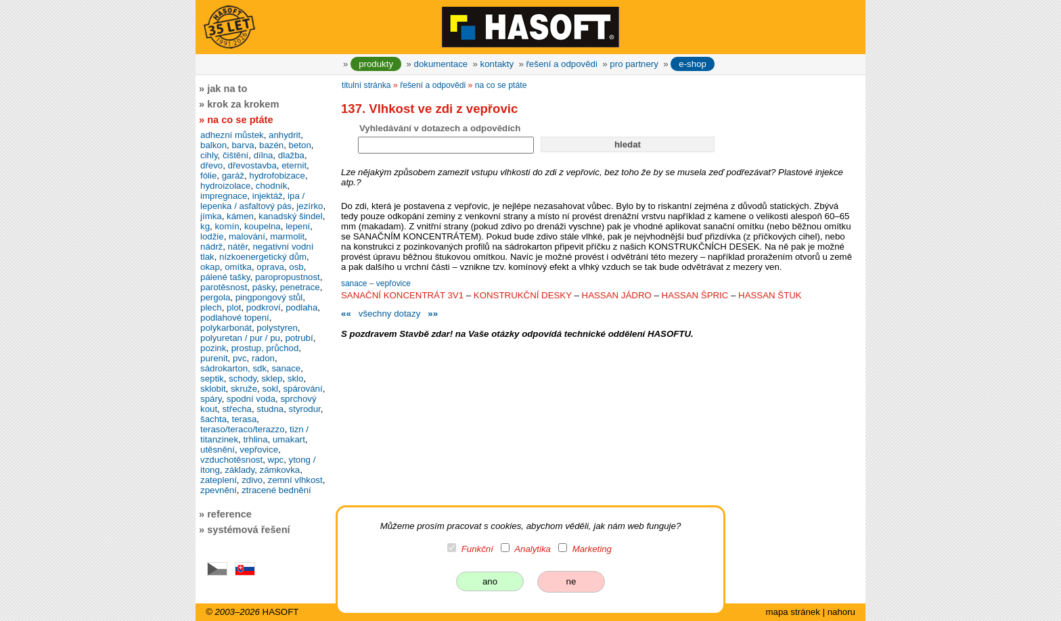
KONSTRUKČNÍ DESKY (523, 295)
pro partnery (634, 64)
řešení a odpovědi (561, 64)
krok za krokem (243, 104)
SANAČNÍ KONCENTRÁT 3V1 (402, 295)
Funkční (477, 549)
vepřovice (393, 283)
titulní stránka (366, 85)
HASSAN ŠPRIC (695, 295)
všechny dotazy (389, 313)
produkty (376, 64)
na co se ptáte (501, 85)
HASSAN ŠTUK (770, 295)
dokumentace (441, 64)
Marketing (592, 549)
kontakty (497, 64)
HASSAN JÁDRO (617, 295)
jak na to (227, 88)
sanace (355, 283)
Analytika (532, 549)
